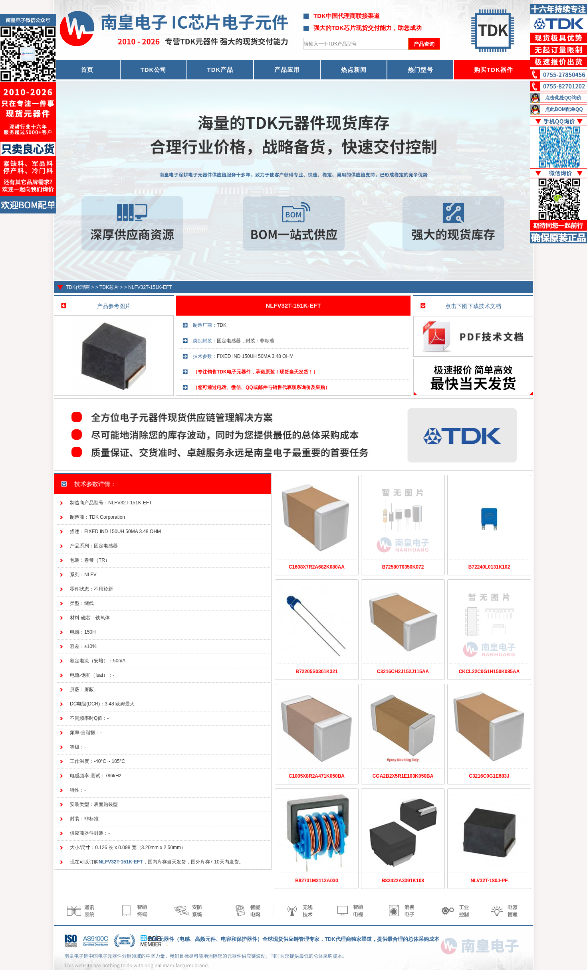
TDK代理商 (78, 287)
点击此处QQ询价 (563, 98)
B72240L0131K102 (489, 567)
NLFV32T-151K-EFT (150, 287)
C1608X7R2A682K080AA (317, 567)
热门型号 (420, 69)
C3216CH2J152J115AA (403, 671)
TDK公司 (154, 69)
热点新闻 (354, 69)
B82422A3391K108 (403, 880)
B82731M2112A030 (316, 880)
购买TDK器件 (493, 69)
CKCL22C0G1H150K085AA (489, 671)
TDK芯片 (109, 287)
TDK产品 (220, 69)
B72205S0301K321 (316, 671)
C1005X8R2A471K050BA (317, 776)
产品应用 (287, 69)
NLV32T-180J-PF (489, 880)
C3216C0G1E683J (489, 776)
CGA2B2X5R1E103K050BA (403, 776)
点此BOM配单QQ (564, 109)
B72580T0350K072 (403, 567)
